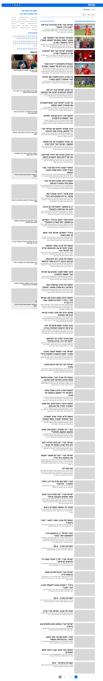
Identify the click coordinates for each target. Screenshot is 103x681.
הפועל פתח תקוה (22, 17)
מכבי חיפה (33, 17)
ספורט (76, 1)
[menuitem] (81, 2)
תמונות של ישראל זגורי (28, 11)
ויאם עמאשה (13, 27)
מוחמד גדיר (33, 29)
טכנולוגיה (35, 1)
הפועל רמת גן (32, 19)
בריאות (46, 1)
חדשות (82, 1)
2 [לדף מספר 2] (68, 677)
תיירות (41, 1)
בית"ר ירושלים (32, 21)
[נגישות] (2, 2)
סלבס (60, 1)
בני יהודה (12, 17)
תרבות (65, 1)
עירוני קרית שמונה (31, 23)
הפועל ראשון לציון (23, 27)
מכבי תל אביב (18, 21)
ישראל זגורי (84, 9)
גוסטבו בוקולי (32, 25)
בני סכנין (12, 19)
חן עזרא (12, 21)
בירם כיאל (12, 23)
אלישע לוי (20, 23)
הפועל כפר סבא (14, 25)
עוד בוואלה (32, 52)
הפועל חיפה (23, 25)
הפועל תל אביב (21, 19)
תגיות (91, 9)
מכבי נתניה (25, 21)
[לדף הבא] (58, 677)
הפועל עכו (33, 27)
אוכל (51, 1)
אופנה (29, 1)
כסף (56, 1)
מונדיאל (71, 1)
